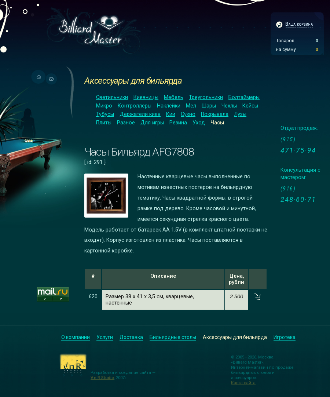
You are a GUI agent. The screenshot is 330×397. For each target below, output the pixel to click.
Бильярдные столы (173, 337)
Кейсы (250, 106)
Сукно (188, 114)
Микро (104, 106)
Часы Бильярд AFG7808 (139, 151)
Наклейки (168, 106)
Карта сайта (243, 382)
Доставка (131, 337)
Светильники (112, 97)
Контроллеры (134, 106)
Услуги (104, 337)
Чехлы (229, 106)
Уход (198, 123)
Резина (178, 123)
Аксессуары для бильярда (133, 80)
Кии (170, 114)
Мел (191, 106)
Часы (217, 123)
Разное (126, 123)
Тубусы (105, 114)
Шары (209, 106)
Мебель (173, 97)
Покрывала (214, 114)
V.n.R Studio (102, 377)
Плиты (103, 123)
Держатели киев (140, 114)
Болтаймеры (244, 97)
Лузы (240, 114)
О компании (75, 337)
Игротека (285, 337)
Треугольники (206, 97)
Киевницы (145, 97)
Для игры (152, 123)
